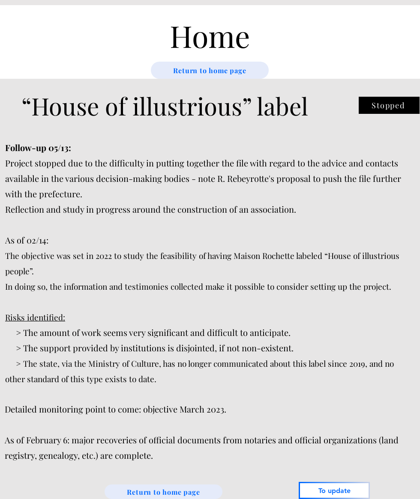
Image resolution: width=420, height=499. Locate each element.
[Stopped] (389, 105)
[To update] (334, 490)
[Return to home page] (210, 70)
